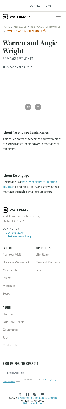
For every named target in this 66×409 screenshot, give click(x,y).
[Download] (38, 106)
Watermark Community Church (37, 397)
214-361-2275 (15, 232)
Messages (20, 26)
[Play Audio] (28, 106)
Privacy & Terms (33, 403)
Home (6, 26)
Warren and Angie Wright (26, 31)
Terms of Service (9, 381)
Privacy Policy (50, 379)
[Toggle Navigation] (57, 5)
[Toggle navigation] (58, 16)
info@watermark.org (18, 236)
